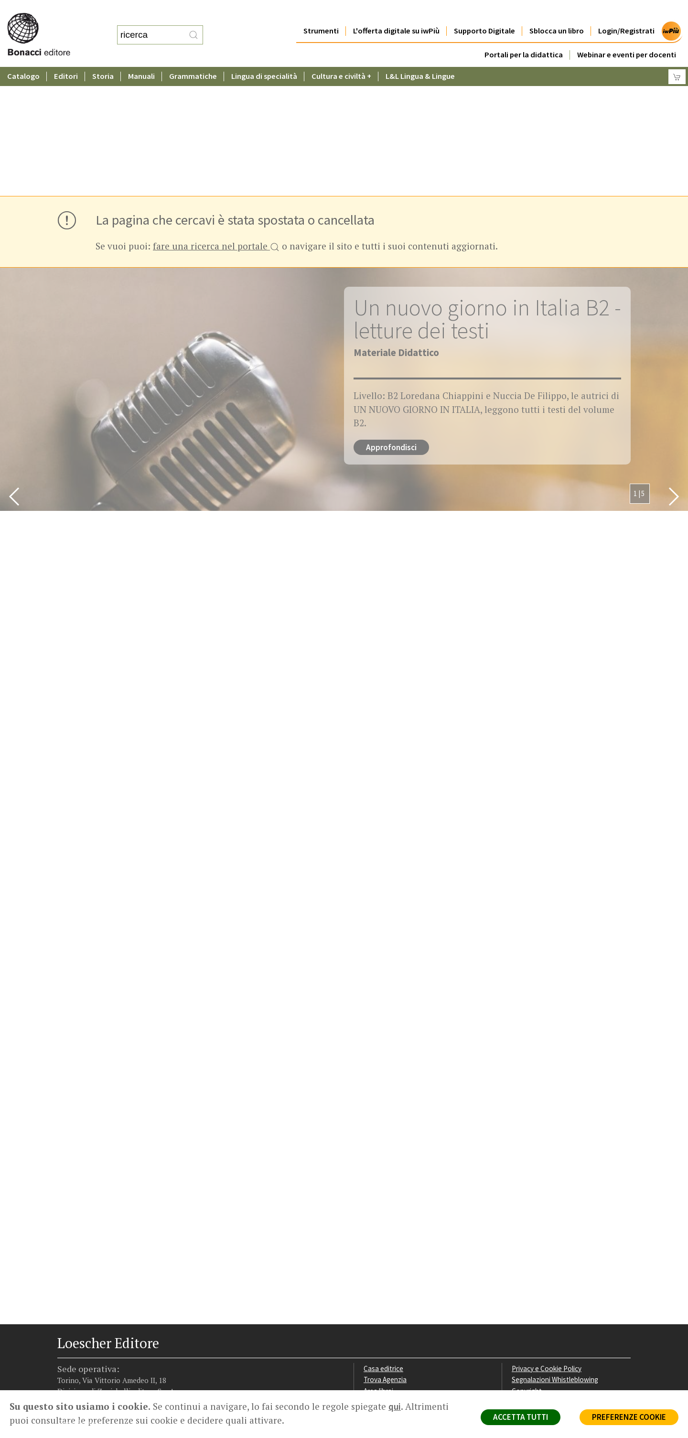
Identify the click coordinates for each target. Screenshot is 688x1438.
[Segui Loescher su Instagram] (82, 1330)
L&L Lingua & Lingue (420, 57)
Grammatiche (193, 57)
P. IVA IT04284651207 (90, 1368)
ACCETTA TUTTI (520, 1417)
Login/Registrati (626, 12)
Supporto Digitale (484, 12)
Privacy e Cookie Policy (546, 1239)
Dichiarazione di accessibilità (555, 1296)
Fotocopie (528, 1285)
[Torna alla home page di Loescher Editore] (50, 24)
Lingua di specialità (264, 57)
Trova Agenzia (385, 1250)
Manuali (141, 57)
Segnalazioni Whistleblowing (555, 1250)
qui (394, 1406)
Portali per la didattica (523, 36)
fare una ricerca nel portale (216, 118)
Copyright (527, 1262)
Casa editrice (383, 1239)
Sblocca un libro (556, 12)
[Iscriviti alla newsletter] (132, 1329)
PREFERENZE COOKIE (629, 1417)
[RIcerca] (193, 25)
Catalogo (23, 57)
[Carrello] (677, 57)
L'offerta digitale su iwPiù (396, 12)
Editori (66, 57)
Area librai (378, 1262)
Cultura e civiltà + (341, 57)
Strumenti (321, 12)
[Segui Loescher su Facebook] (65, 1330)
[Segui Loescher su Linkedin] (99, 1330)
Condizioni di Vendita (543, 1273)
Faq (369, 1273)
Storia (103, 57)
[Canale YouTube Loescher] (116, 1330)
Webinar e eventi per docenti (626, 36)
